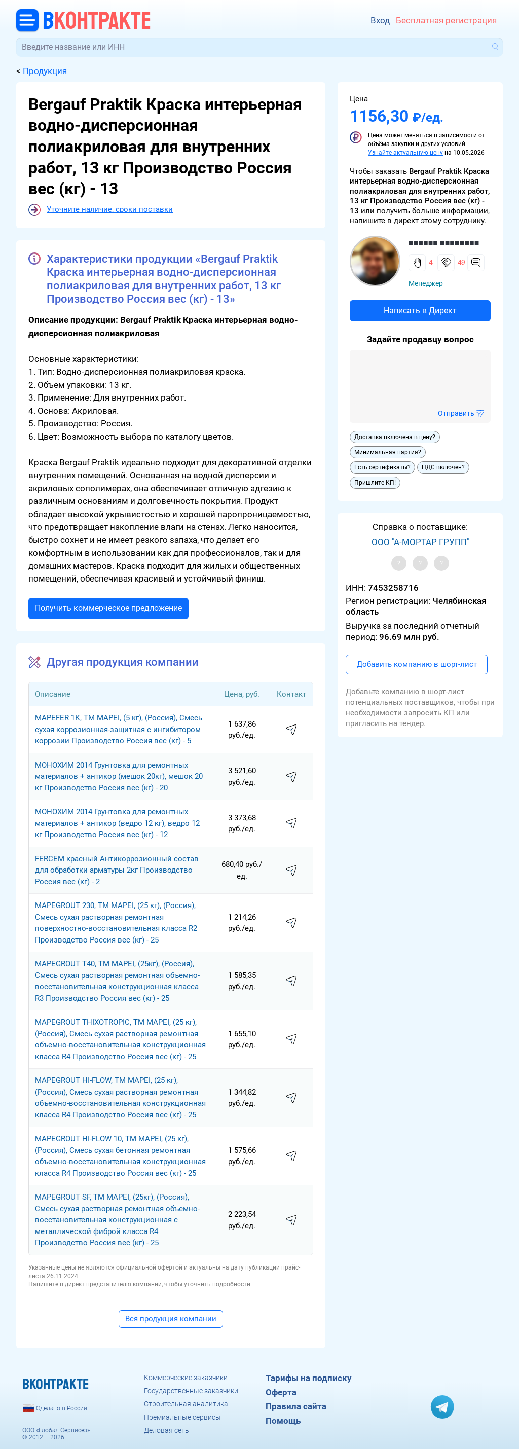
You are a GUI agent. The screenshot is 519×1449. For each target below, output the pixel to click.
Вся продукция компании (170, 1318)
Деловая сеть (166, 1430)
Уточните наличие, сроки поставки (110, 209)
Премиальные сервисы (182, 1417)
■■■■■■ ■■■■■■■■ (444, 242)
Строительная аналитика (186, 1404)
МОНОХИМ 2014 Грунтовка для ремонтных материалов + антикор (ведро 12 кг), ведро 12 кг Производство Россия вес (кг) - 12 (117, 823)
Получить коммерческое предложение (108, 608)
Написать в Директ (420, 310)
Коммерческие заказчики (186, 1377)
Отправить (456, 413)
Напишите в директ (56, 1284)
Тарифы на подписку (309, 1378)
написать (291, 730)
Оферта (281, 1392)
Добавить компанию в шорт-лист (417, 664)
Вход (380, 20)
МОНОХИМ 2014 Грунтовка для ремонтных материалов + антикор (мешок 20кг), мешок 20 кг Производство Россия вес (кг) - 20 (119, 776)
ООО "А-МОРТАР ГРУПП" (420, 542)
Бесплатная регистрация (446, 20)
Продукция (45, 71)
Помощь (283, 1421)
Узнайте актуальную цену (405, 152)
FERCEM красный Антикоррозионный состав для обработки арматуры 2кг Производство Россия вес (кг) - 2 (117, 870)
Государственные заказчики (191, 1391)
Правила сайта (296, 1406)
